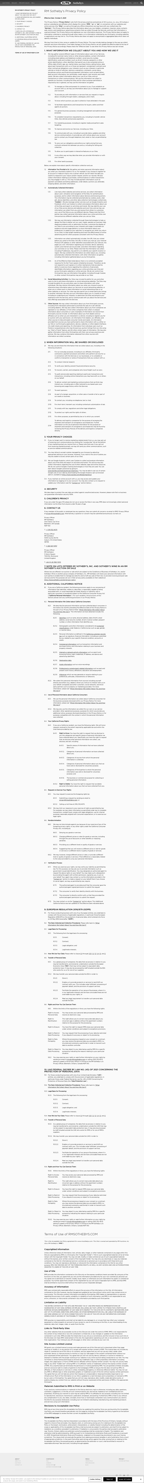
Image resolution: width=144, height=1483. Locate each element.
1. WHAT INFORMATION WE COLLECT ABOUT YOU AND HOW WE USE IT (26, 14)
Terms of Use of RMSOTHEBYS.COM (27, 53)
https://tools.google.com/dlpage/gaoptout (77, 475)
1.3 (95, 1116)
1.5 (100, 1116)
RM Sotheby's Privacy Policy (25, 10)
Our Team (18, 1463)
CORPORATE (50, 1459)
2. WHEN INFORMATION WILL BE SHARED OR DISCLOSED (27, 18)
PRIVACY (121, 1459)
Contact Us (18, 1465)
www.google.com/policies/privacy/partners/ (63, 471)
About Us (17, 1461)
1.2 (93, 1116)
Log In (135, 3)
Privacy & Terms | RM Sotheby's (72, 2)
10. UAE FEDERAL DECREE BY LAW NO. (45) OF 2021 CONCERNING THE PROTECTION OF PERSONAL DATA (27, 44)
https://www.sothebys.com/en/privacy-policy (60, 580)
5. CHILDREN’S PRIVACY (22, 26)
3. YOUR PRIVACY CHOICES (23, 21)
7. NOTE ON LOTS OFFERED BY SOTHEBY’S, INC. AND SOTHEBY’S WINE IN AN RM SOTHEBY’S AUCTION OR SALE (28, 32)
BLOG (86, 1465)
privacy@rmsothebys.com (55, 513)
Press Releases (89, 1463)
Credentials (89, 1461)
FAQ (47, 1461)
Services (128, 3)
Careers (48, 1463)
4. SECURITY (19, 24)
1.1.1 (81, 1116)
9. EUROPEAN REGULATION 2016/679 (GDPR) (26, 40)
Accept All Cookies (125, 1479)
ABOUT (17, 1459)
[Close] (141, 1479)
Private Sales (24, 3)
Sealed (14, 3)
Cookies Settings (124, 1461)
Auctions (6, 3)
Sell (33, 3)
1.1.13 (90, 1116)
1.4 (98, 1116)
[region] (72, 1479)
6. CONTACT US (20, 29)
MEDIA (87, 1459)
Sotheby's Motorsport (53, 1467)
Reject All (109, 1479)
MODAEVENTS (50, 1465)
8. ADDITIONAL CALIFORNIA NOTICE (26, 37)
